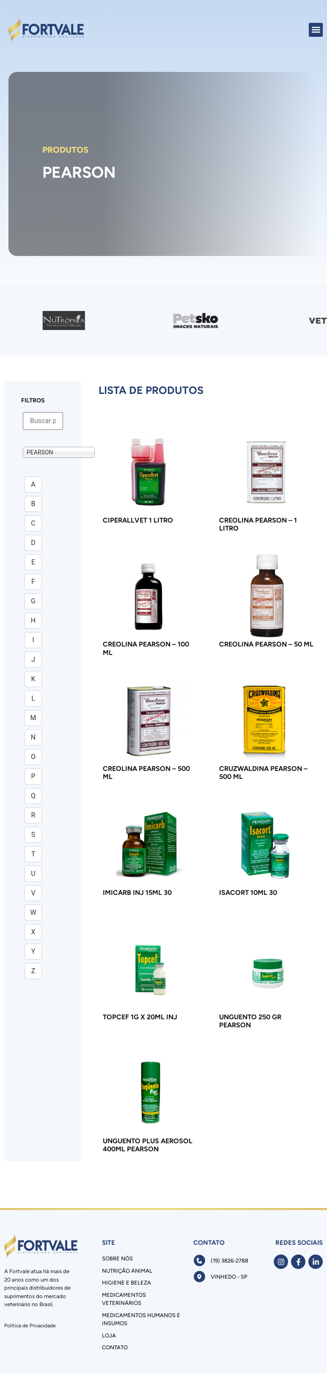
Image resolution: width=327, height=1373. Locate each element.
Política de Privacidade (30, 1326)
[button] (316, 30)
